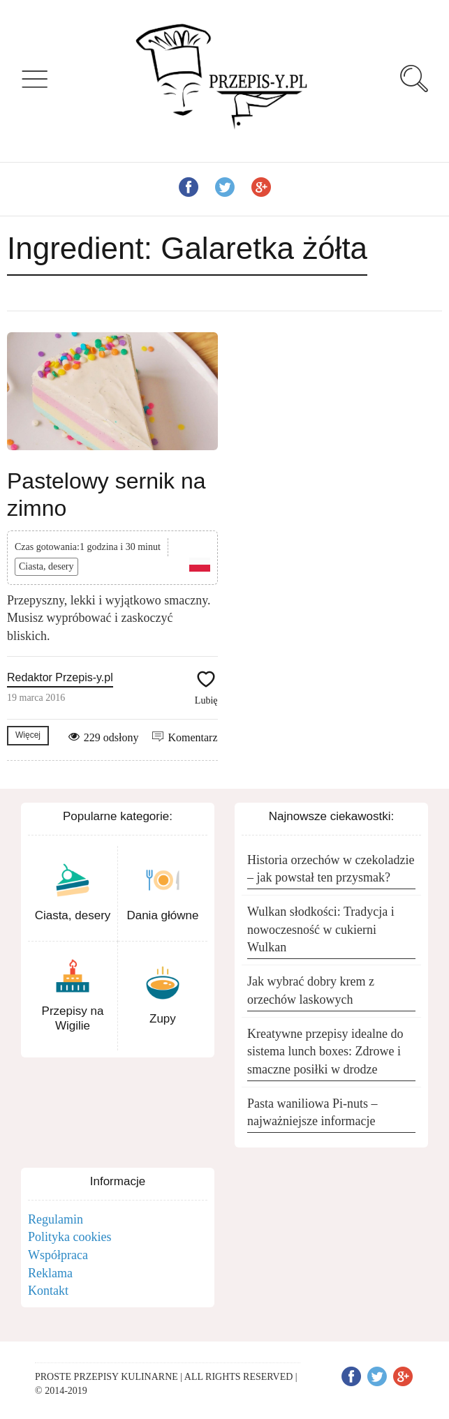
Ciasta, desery (46, 566)
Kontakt (48, 1291)
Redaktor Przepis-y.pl (60, 677)
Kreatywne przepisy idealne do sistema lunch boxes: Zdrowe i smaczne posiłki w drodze (325, 1051)
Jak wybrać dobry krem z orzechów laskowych (310, 990)
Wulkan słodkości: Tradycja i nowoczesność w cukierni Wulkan (321, 929)
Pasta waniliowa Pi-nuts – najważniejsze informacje (312, 1113)
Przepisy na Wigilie (73, 1018)
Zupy (162, 1018)
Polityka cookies (70, 1237)
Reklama (50, 1273)
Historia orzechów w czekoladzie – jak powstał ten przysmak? (330, 869)
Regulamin (55, 1219)
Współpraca (58, 1255)
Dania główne (162, 915)
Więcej (28, 735)
